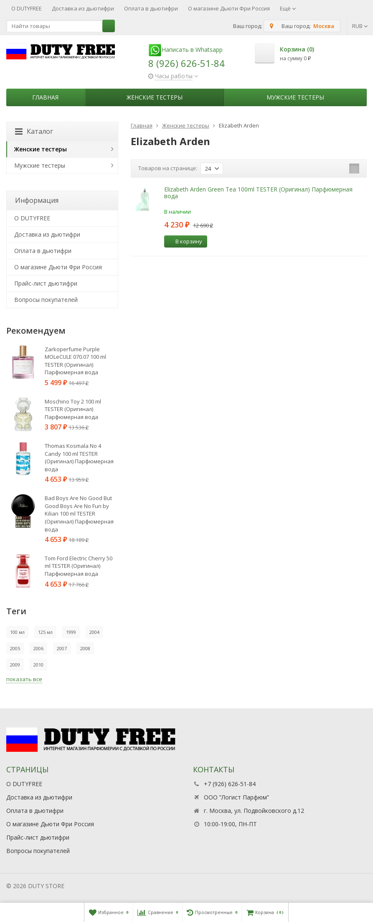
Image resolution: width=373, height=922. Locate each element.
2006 (38, 648)
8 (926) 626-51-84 (186, 63)
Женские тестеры (155, 97)
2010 (38, 664)
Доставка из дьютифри (83, 8)
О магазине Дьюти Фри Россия (229, 8)
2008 (85, 648)
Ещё (288, 8)
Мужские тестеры (295, 97)
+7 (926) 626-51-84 (230, 784)
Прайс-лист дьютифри (45, 283)
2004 (94, 632)
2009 (15, 664)
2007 (62, 648)
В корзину (184, 241)
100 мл (17, 632)
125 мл (45, 632)
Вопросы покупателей (46, 300)
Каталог (34, 131)
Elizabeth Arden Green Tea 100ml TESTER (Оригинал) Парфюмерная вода (258, 192)
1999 (71, 632)
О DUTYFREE (26, 8)
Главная (45, 97)
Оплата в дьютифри (151, 8)
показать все (24, 679)
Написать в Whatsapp (185, 50)
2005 (15, 648)
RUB (360, 26)
